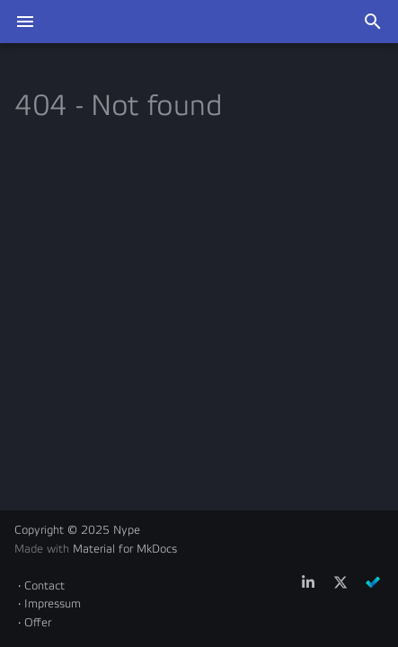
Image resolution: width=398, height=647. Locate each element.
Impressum (52, 604)
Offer (37, 622)
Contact (44, 586)
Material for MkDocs (125, 549)
